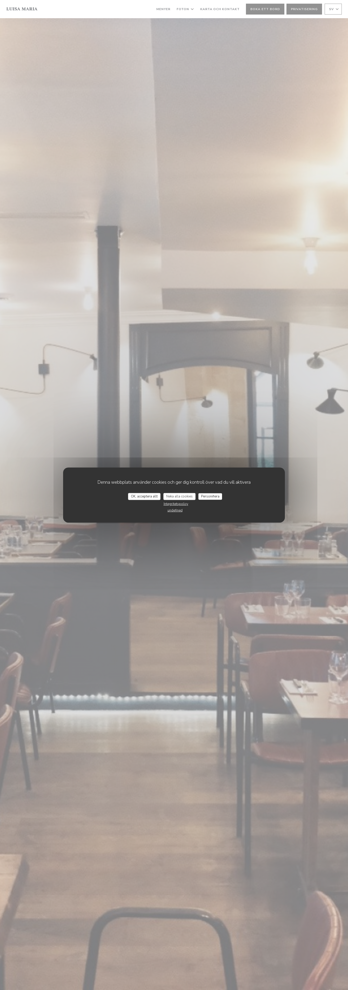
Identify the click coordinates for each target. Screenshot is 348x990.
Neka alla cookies (179, 496)
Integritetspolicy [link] (176, 504)
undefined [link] (175, 510)
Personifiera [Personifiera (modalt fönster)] (210, 496)
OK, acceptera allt (144, 496)
